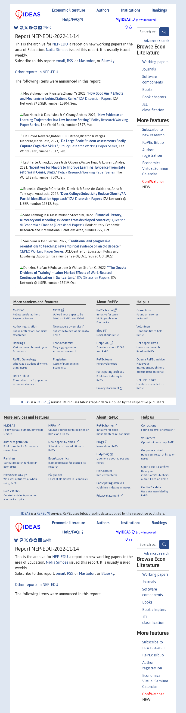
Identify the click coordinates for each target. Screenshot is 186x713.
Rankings (159, 10)
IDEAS (25, 402)
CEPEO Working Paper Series (41, 251)
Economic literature (68, 10)
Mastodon (87, 61)
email (60, 61)
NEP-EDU (60, 44)
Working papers (155, 62)
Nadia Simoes (57, 50)
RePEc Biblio (153, 142)
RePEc (43, 402)
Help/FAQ (72, 19)
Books (147, 89)
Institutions (130, 10)
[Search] (164, 31)
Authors (102, 10)
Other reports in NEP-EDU (36, 72)
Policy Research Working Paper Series (89, 146)
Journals (149, 69)
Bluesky (107, 61)
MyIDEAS (136, 19)
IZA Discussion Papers (95, 98)
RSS (70, 61)
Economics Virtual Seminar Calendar (155, 168)
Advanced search (156, 41)
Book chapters (154, 97)
